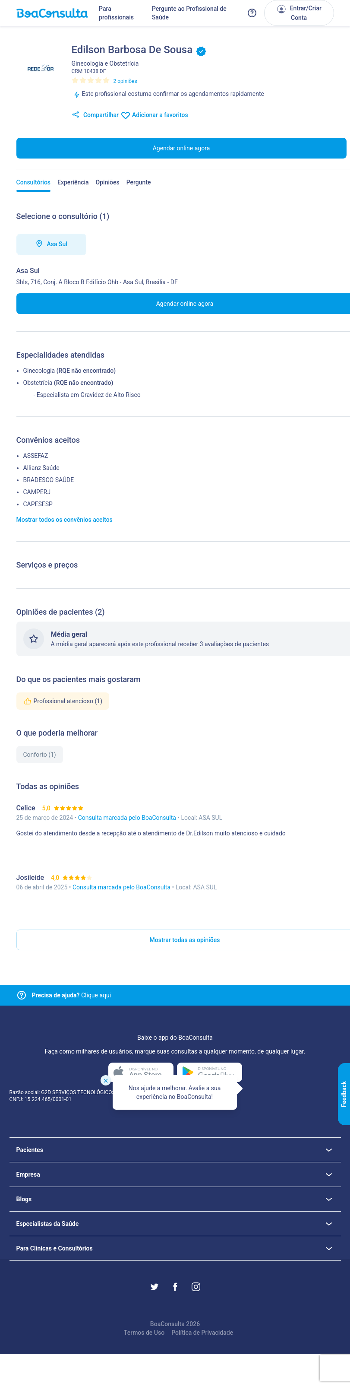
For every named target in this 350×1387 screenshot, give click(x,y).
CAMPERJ (37, 492)
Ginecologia (39, 370)
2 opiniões (125, 81)
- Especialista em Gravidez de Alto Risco (87, 394)
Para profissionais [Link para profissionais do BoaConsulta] (116, 13)
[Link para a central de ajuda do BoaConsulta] (252, 13)
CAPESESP (38, 504)
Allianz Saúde (41, 467)
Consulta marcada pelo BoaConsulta (128, 817)
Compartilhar (95, 115)
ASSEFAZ (35, 455)
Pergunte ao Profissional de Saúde (189, 13)
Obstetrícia (38, 382)
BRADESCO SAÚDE (48, 479)
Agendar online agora (181, 148)
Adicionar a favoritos (154, 115)
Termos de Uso (144, 1332)
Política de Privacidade (202, 1332)
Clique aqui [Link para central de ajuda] (71, 995)
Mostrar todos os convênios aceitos (64, 519)
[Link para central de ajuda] (21, 995)
